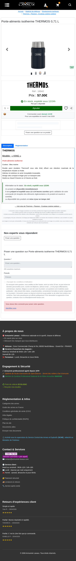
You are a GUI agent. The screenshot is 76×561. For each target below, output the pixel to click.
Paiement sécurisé (12, 478)
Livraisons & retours (12, 482)
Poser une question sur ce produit (38, 132)
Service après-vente (12, 486)
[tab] (7, 146)
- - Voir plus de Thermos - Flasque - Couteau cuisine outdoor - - (38, 206)
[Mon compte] (45, 5)
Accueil (20, 11)
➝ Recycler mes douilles (11, 387)
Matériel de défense (32, 11)
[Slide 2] (36, 73)
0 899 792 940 (11, 454)
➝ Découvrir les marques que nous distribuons (20, 341)
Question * (8, 259)
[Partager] (71, 108)
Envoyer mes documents (11, 431)
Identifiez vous (11, 308)
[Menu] (7, 5)
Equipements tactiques (50, 11)
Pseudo (7, 273)
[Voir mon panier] (57, 5)
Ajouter (36, 108)
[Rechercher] (70, 5)
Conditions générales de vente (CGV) (16, 411)
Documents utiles (8, 427)
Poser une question (12, 238)
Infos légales (7, 415)
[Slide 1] (31, 73)
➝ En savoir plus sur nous (12, 338)
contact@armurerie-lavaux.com (17, 459)
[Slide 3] (40, 73)
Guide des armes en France (13, 407)
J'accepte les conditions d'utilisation (19, 282)
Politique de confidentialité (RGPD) (15, 419)
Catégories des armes (10, 403)
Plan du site (6, 423)
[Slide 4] (44, 73)
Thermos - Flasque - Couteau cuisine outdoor (39, 14)
